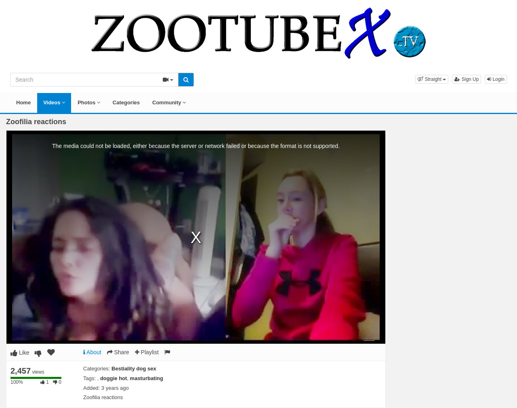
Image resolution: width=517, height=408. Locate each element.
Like (20, 352)
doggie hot (113, 378)
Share (118, 352)
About (92, 352)
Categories (126, 102)
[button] (431, 79)
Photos (89, 102)
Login (495, 79)
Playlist (147, 352)
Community (169, 102)
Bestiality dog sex (133, 369)
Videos (54, 102)
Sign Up (466, 79)
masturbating (146, 378)
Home (23, 102)
